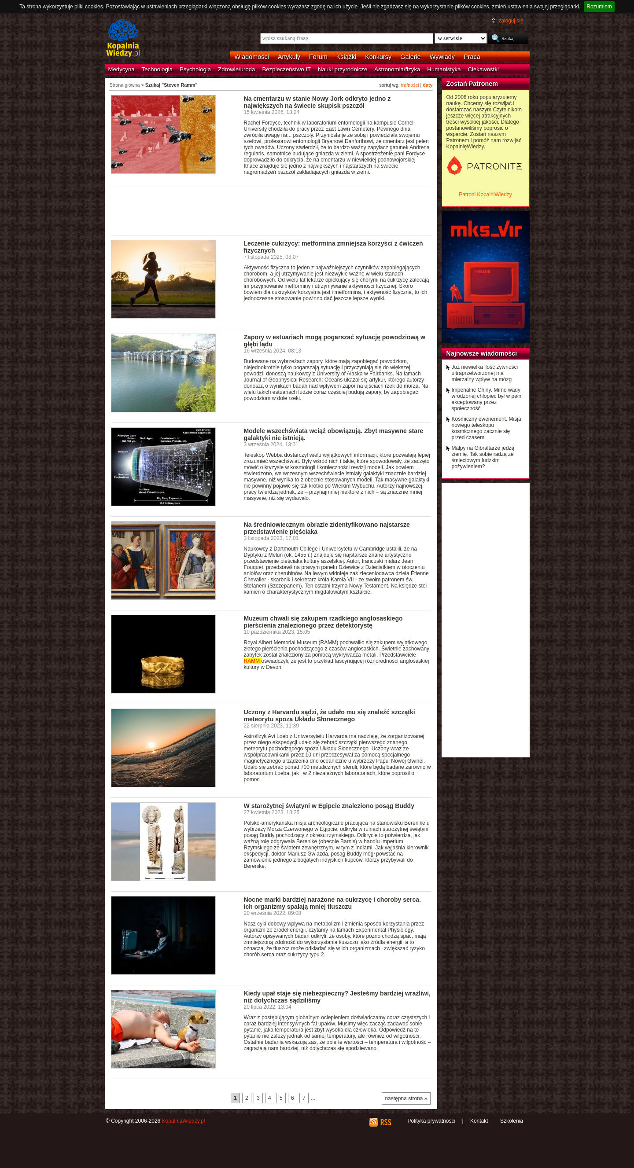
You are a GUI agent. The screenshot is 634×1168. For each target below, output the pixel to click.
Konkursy (378, 56)
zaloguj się (510, 21)
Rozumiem (599, 7)
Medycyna (121, 69)
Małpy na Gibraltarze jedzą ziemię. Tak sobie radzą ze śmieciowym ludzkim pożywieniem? (483, 457)
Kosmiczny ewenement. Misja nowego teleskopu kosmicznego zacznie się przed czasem (486, 428)
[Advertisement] (271, 209)
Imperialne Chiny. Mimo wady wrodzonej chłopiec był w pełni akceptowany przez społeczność (487, 399)
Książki (346, 56)
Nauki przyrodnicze (342, 69)
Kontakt (479, 1121)
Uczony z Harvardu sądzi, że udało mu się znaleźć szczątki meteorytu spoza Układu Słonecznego (329, 716)
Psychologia (195, 69)
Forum (318, 56)
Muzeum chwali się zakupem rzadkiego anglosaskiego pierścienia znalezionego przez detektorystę (323, 622)
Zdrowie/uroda (236, 69)
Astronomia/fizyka (397, 69)
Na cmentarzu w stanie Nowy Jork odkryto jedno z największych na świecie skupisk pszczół (317, 102)
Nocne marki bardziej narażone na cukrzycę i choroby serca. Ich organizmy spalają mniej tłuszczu (332, 903)
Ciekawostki (483, 69)
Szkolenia (511, 1121)
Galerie (410, 56)
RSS (385, 1122)
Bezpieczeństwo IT (286, 69)
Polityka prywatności (431, 1121)
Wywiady (442, 56)
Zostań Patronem (472, 83)
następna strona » (406, 1098)
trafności (410, 85)
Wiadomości (252, 56)
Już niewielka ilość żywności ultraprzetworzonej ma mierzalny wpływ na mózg (485, 373)
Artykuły (289, 56)
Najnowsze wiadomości (481, 353)
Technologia (157, 69)
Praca (472, 56)
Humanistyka (444, 69)
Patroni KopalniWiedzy (485, 194)
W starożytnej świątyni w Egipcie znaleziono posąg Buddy (329, 805)
